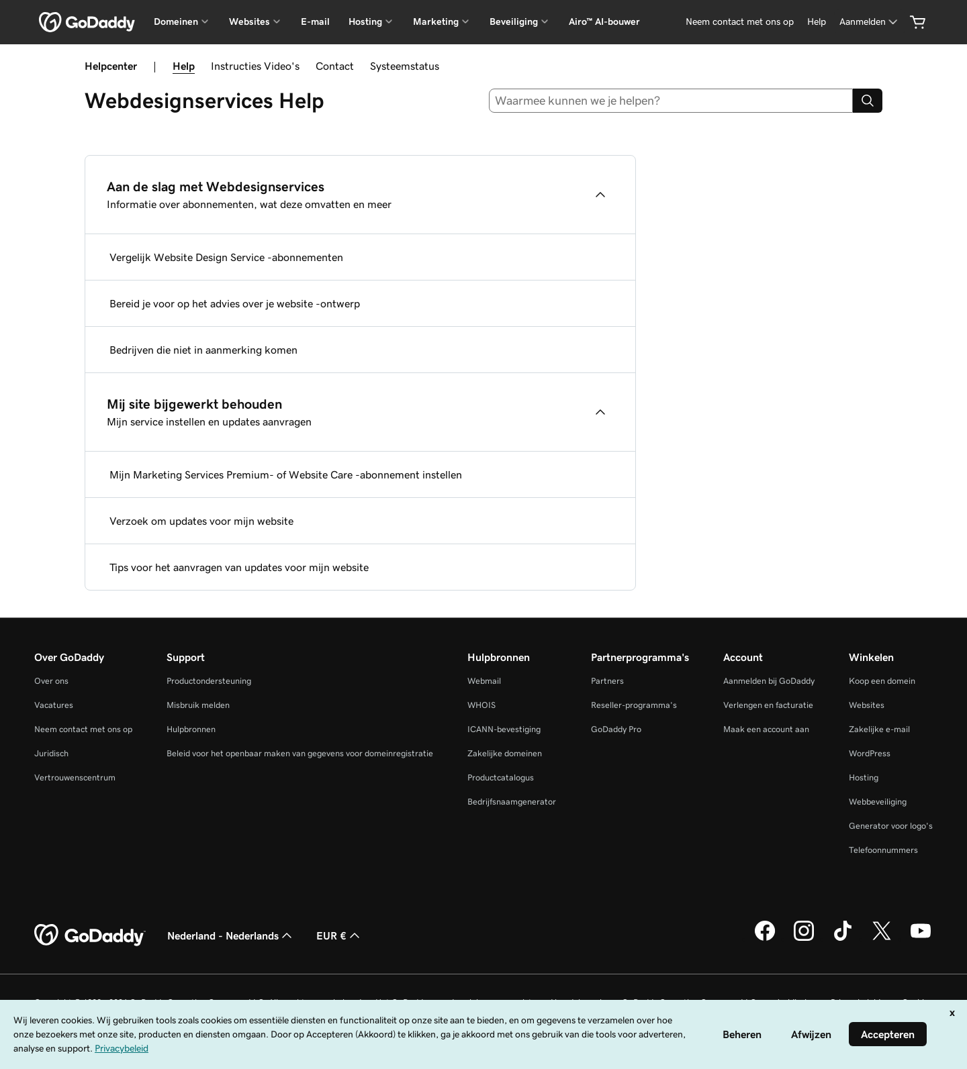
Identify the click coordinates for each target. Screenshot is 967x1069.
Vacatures (53, 705)
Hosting (863, 777)
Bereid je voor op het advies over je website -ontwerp (234, 303)
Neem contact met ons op (83, 729)
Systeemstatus (404, 65)
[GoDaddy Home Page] (90, 935)
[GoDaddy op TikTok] (843, 938)
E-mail (315, 21)
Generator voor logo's (891, 825)
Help (184, 65)
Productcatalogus (500, 777)
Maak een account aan (766, 729)
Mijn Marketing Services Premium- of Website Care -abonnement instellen (285, 474)
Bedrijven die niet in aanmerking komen (203, 349)
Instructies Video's (255, 65)
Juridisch (51, 753)
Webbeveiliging (878, 801)
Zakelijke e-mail (879, 729)
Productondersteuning (209, 680)
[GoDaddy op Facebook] (765, 938)
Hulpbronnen (191, 729)
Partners (607, 680)
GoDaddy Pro (616, 729)
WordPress (869, 753)
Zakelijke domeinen (504, 753)
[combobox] (671, 101)
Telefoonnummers (883, 850)
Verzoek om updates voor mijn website (201, 520)
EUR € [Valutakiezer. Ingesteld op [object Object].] (339, 935)
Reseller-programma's (634, 705)
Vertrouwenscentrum (75, 777)
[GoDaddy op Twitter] (882, 938)
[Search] (867, 101)
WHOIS (481, 705)
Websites (866, 705)
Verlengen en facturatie (768, 705)
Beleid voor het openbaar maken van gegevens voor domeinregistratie (300, 753)
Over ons (51, 680)
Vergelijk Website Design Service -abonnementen (226, 257)
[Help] (816, 21)
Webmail (484, 680)
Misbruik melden (198, 705)
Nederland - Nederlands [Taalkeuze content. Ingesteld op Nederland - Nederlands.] (231, 935)
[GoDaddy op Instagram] (804, 938)
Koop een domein (882, 680)
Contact (335, 65)
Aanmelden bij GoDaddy (769, 680)
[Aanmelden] (869, 21)
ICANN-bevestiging (504, 729)
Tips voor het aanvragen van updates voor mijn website (239, 567)
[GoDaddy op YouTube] (921, 938)
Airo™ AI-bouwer (604, 21)
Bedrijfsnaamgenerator (511, 801)
